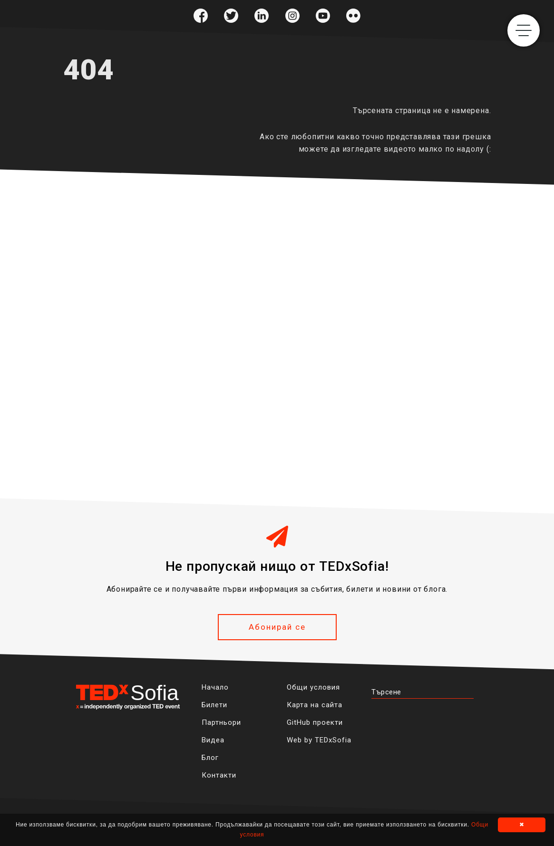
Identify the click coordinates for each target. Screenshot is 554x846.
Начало (215, 687)
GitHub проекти (315, 722)
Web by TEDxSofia (319, 740)
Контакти (219, 775)
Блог (210, 757)
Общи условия (313, 687)
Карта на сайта (314, 705)
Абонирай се (277, 627)
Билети (214, 705)
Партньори (221, 722)
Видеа (213, 740)
